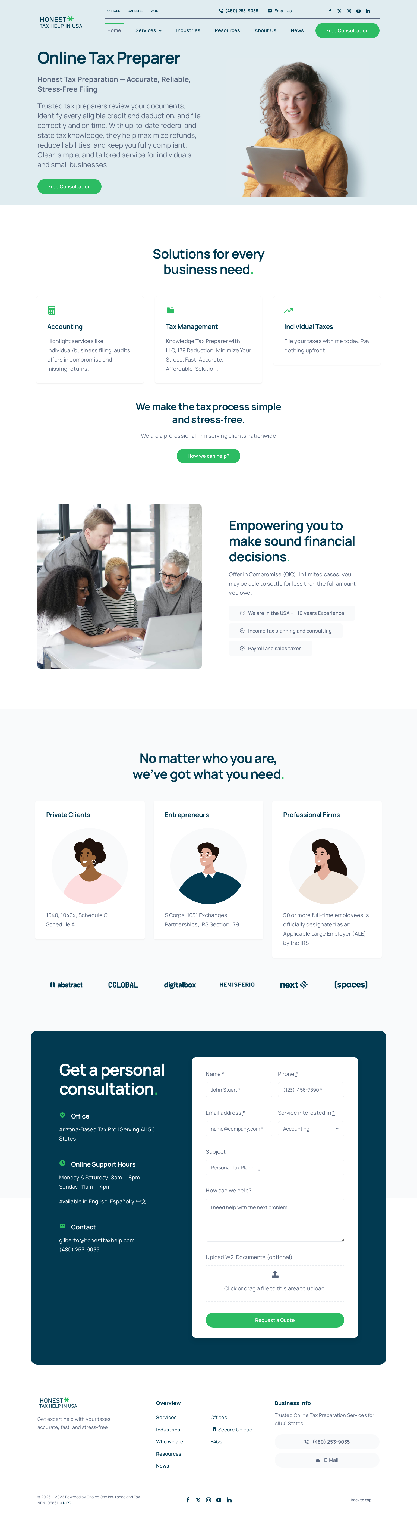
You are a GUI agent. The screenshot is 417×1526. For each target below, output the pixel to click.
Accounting (65, 326)
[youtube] (358, 11)
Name (215, 1073)
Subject (216, 1151)
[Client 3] (180, 982)
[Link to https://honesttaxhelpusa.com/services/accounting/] (51, 310)
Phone (288, 1073)
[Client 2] (123, 982)
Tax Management (192, 326)
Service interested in (306, 1112)
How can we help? (228, 1190)
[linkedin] (368, 11)
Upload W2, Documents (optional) (249, 1257)
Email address (225, 1112)
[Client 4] (237, 982)
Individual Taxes (308, 326)
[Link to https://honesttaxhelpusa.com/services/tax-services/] (170, 310)
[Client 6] (351, 982)
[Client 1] (66, 982)
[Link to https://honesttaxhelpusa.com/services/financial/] (288, 310)
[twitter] (339, 11)
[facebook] (330, 11)
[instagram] (349, 11)
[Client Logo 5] (294, 982)
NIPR (67, 1502)
